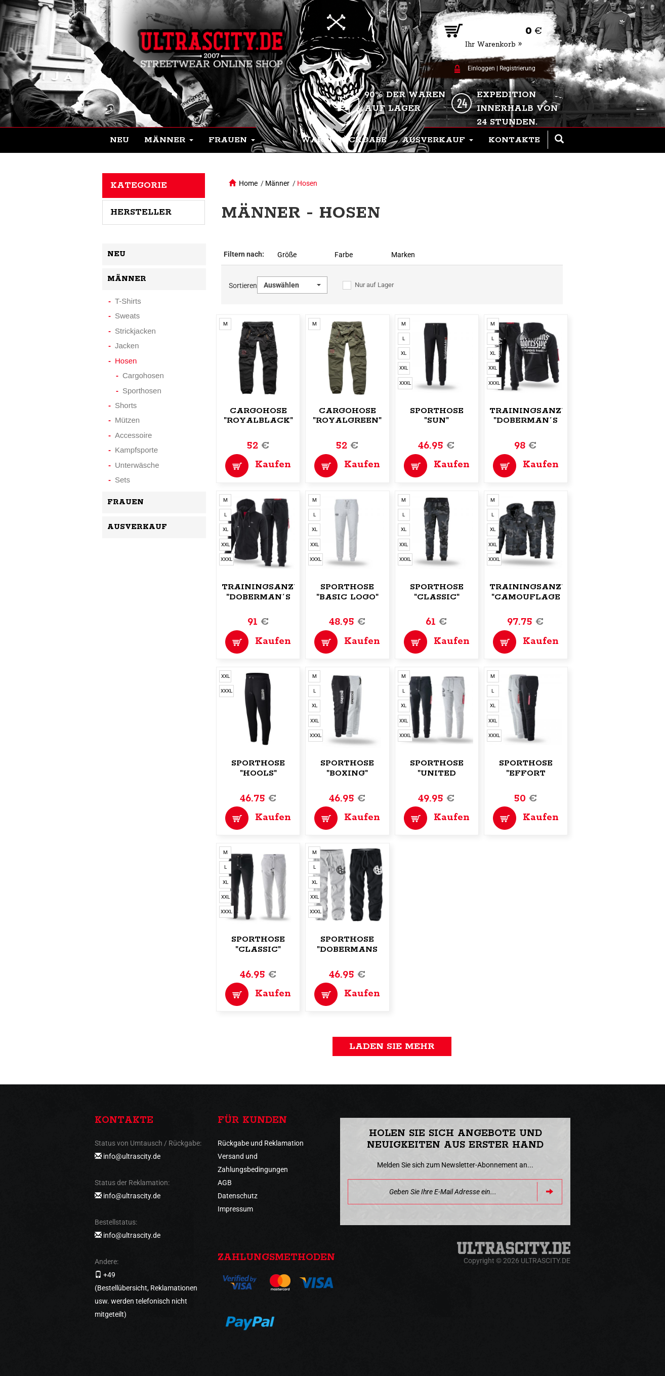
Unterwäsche (137, 465)
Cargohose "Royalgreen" (347, 416)
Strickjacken (135, 331)
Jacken (127, 345)
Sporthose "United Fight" (437, 773)
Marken (403, 255)
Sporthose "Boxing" (347, 768)
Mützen (127, 420)
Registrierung (517, 68)
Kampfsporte (136, 450)
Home (248, 183)
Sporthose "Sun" (437, 416)
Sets (122, 479)
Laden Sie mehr (392, 1046)
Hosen (307, 183)
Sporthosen (141, 390)
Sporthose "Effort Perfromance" (526, 773)
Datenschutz (238, 1196)
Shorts (126, 405)
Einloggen (481, 68)
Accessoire (133, 435)
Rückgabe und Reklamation (261, 1143)
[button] (169, 140)
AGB (225, 1183)
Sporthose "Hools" (258, 768)
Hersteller (141, 212)
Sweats (127, 315)
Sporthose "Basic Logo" (347, 592)
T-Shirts (128, 301)
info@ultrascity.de (131, 1156)
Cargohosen (143, 375)
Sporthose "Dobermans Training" (347, 949)
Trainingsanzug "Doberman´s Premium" (531, 421)
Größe (287, 255)
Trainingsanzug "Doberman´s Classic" (264, 597)
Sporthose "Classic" (437, 592)
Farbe (344, 255)
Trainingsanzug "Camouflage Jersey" (531, 597)
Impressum (235, 1209)
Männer (277, 183)
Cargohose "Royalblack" (258, 416)
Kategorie (138, 185)
